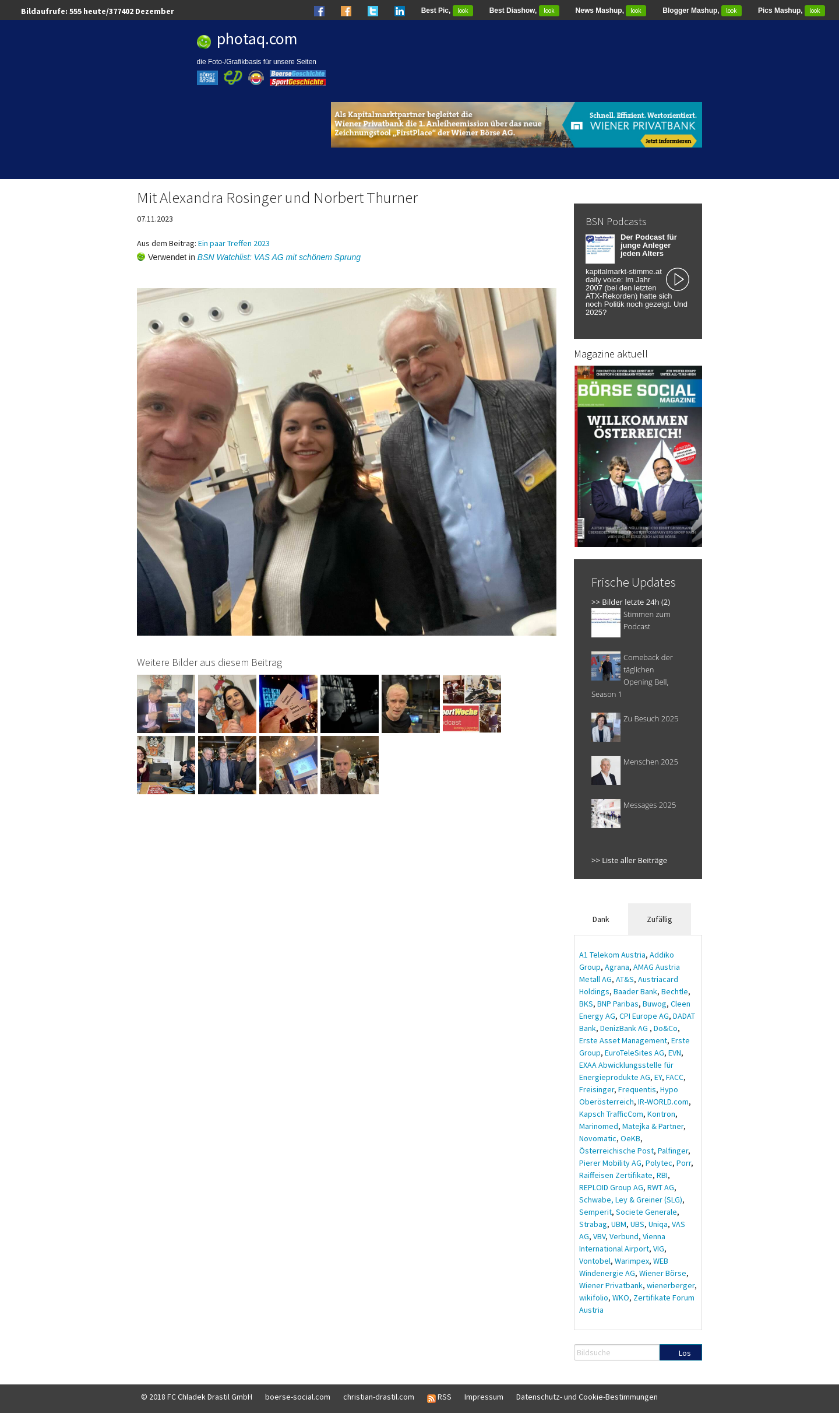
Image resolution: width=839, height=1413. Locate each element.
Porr (683, 1163)
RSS (439, 1397)
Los (685, 1353)
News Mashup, (611, 10)
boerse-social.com (297, 1396)
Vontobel (595, 1261)
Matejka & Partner (652, 1126)
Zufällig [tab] (659, 919)
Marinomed (598, 1126)
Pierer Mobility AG (610, 1163)
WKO (620, 1297)
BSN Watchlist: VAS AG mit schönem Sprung (279, 257)
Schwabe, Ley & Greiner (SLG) (630, 1199)
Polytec (659, 1163)
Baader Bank (635, 991)
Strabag (593, 1224)
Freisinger (596, 1089)
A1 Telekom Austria (612, 954)
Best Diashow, (524, 10)
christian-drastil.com (378, 1396)
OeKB (630, 1138)
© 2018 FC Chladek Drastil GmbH (196, 1396)
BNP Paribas (618, 1003)
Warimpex (632, 1261)
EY (658, 1077)
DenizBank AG (625, 1028)
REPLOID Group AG (611, 1187)
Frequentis (637, 1089)
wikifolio (593, 1297)
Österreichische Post (616, 1150)
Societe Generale (646, 1212)
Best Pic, (447, 10)
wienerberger (671, 1285)
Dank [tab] (601, 919)
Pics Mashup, (791, 10)
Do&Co (666, 1028)
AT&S (625, 979)
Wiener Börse (662, 1273)
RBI (662, 1175)
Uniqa (658, 1224)
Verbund (624, 1236)
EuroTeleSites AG (634, 1052)
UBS (637, 1224)
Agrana (617, 967)
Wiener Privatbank (611, 1285)
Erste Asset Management (623, 1040)
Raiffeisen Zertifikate (616, 1175)
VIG (658, 1248)
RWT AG (660, 1187)
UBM (618, 1224)
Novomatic (597, 1138)
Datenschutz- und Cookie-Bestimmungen (587, 1396)
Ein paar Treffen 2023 (234, 243)
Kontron (661, 1114)
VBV (599, 1236)
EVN (674, 1052)
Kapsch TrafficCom (611, 1114)
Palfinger (673, 1150)
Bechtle (674, 991)
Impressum (483, 1396)
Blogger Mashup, (702, 10)
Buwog (655, 1003)
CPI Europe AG (644, 1016)
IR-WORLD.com (663, 1101)
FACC (674, 1077)
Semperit (595, 1212)
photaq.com (257, 38)
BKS (586, 1003)
